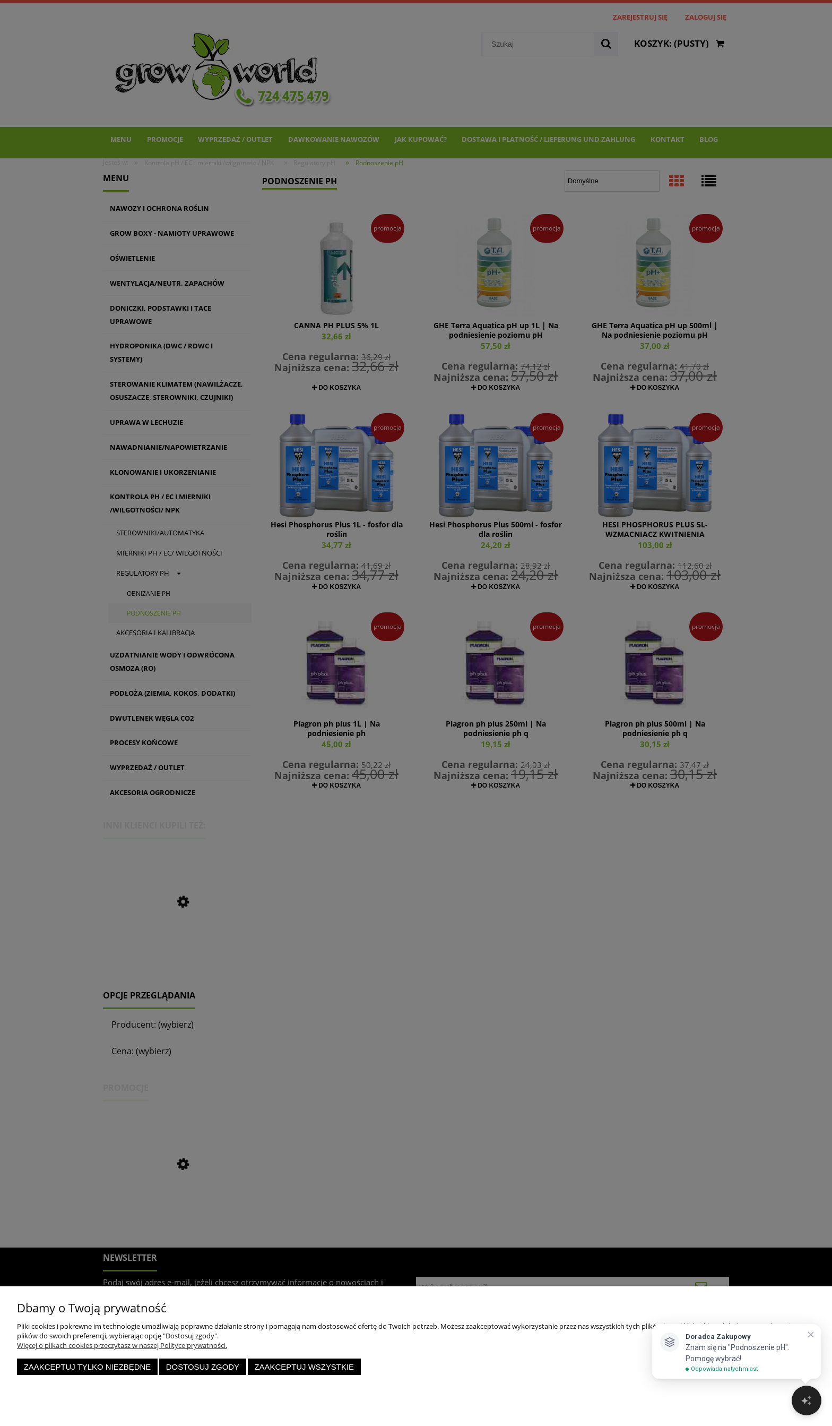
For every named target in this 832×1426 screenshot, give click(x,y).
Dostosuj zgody (202, 1366)
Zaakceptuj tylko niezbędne (87, 1366)
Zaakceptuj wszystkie (304, 1366)
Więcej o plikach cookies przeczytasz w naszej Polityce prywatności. (122, 1345)
